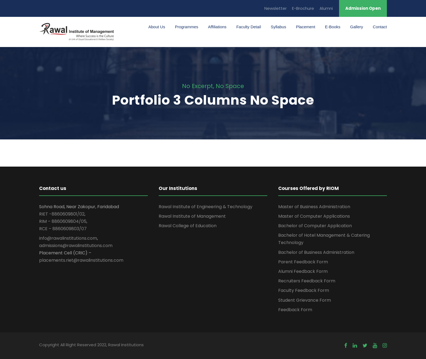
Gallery (356, 26)
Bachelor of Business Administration (316, 252)
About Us (156, 26)
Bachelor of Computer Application (315, 226)
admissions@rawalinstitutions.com (75, 245)
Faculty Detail (248, 26)
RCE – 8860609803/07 (63, 229)
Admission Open (363, 8)
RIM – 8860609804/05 (62, 221)
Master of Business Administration (314, 207)
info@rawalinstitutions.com (68, 238)
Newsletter (275, 8)
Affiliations (217, 26)
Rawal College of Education (188, 226)
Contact (380, 26)
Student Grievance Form (304, 300)
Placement (305, 26)
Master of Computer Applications (314, 216)
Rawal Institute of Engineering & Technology (205, 207)
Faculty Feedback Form (303, 290)
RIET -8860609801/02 (61, 214)
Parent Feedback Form (303, 262)
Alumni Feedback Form (303, 271)
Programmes (186, 26)
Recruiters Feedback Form (306, 281)
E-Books (332, 26)
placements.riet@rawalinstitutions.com (81, 260)
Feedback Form (295, 310)
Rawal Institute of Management (192, 216)
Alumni (326, 8)
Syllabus (278, 26)
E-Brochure (303, 8)
